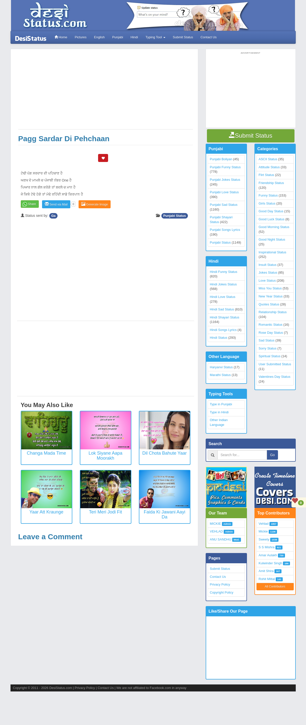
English (99, 37)
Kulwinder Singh (270, 563)
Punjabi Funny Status (225, 167)
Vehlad (264, 523)
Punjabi (117, 37)
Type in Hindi (219, 412)
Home (61, 37)
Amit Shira (266, 571)
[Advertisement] (105, 92)
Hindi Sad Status (222, 309)
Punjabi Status (174, 216)
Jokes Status (268, 272)
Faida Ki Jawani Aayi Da (164, 514)
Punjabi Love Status (224, 192)
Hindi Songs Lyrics (223, 330)
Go (272, 455)
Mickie (263, 531)
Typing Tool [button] (155, 37)
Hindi (134, 37)
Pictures (81, 37)
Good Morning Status (274, 227)
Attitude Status (269, 167)
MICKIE (215, 523)
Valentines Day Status (274, 377)
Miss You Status (270, 288)
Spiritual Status (269, 356)
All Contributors (275, 586)
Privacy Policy (220, 584)
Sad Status (267, 340)
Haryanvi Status (221, 367)
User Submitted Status (275, 364)
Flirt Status (266, 175)
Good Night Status (272, 239)
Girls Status (267, 203)
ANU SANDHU (220, 539)
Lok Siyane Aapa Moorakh (105, 456)
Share (32, 204)
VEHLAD (216, 531)
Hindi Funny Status (223, 272)
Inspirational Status (272, 252)
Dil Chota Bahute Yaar (164, 453)
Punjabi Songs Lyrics (225, 230)
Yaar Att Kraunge (47, 511)
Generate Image (94, 204)
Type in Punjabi (221, 404)
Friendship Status (271, 183)
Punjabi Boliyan (221, 159)
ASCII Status (268, 159)
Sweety (264, 539)
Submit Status (183, 37)
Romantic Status (270, 324)
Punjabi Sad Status (224, 205)
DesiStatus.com (60, 688)
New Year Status (271, 296)
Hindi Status (218, 337)
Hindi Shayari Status (224, 317)
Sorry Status (268, 348)
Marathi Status (220, 375)
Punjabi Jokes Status (225, 180)
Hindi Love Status (222, 297)
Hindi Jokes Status (223, 284)
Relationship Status (273, 312)
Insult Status (268, 265)
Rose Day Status (271, 332)
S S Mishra (267, 547)
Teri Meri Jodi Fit (105, 511)
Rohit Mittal (267, 579)
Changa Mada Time (46, 453)
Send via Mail (56, 204)
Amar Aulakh (268, 555)
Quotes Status (269, 304)
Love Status (267, 280)
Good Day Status (271, 211)
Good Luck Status (271, 219)
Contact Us (208, 37)
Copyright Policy (221, 592)
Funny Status (268, 195)
